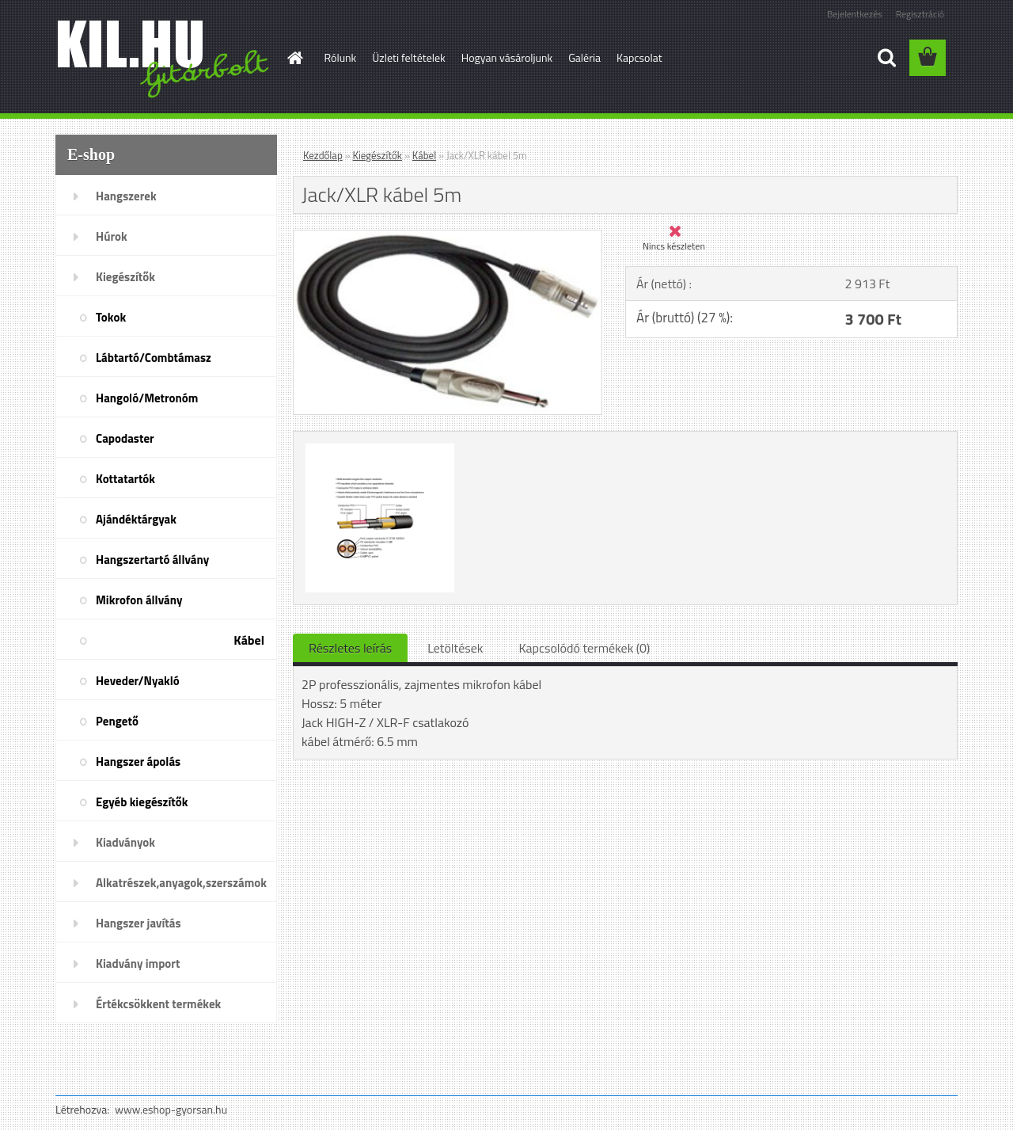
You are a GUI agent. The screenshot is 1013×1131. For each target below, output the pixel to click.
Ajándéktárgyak (136, 519)
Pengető (117, 721)
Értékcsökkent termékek (158, 1004)
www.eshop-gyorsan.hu (171, 1109)
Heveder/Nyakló (138, 681)
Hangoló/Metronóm (147, 398)
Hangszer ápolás (138, 761)
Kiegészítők (125, 277)
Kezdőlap (323, 155)
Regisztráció (920, 13)
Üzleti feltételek (408, 57)
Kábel (248, 639)
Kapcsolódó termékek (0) (584, 647)
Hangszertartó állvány (152, 559)
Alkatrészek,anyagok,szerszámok (181, 883)
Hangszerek (126, 196)
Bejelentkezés (854, 13)
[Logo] (164, 58)
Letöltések (455, 647)
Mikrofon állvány (139, 600)
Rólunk (340, 57)
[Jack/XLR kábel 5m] (447, 236)
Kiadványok (125, 842)
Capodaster (125, 438)
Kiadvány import (138, 963)
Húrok (111, 236)
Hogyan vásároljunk (506, 57)
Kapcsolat (639, 57)
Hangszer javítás (138, 923)
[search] (886, 58)
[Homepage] (294, 58)
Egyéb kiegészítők (142, 802)
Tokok (111, 317)
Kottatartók (125, 479)
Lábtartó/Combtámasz (153, 357)
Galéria (584, 57)
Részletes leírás (350, 647)
